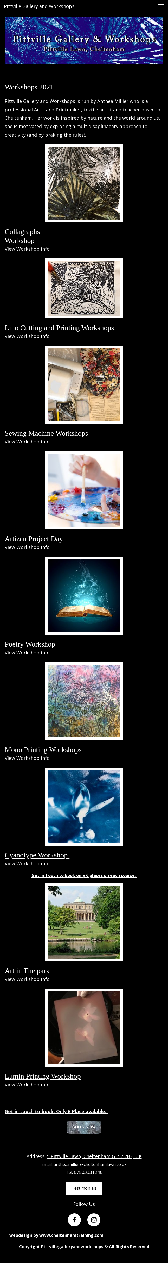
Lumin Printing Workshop (43, 1076)
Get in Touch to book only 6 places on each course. (84, 875)
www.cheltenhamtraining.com (71, 1235)
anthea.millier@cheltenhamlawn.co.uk (90, 1164)
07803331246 (88, 1172)
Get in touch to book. (30, 1111)
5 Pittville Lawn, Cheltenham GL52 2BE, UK (94, 1156)
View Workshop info (27, 249)
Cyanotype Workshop (37, 855)
